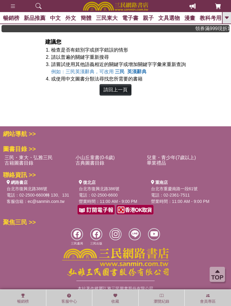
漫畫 (189, 18)
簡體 (86, 18)
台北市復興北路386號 (27, 188)
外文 (70, 18)
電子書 (130, 18)
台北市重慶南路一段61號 (174, 188)
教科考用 (210, 18)
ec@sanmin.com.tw (46, 201)
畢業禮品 (156, 163)
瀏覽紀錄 (161, 298)
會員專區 (208, 298)
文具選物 (169, 18)
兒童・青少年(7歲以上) (171, 157)
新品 (34, 18)
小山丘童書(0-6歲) (95, 157)
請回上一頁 (115, 89)
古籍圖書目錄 (19, 163)
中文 (55, 18)
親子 (148, 18)
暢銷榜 (11, 18)
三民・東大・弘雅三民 (29, 157)
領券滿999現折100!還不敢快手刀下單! (214, 28)
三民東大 (107, 18)
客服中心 (69, 298)
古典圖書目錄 (89, 163)
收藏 (115, 298)
